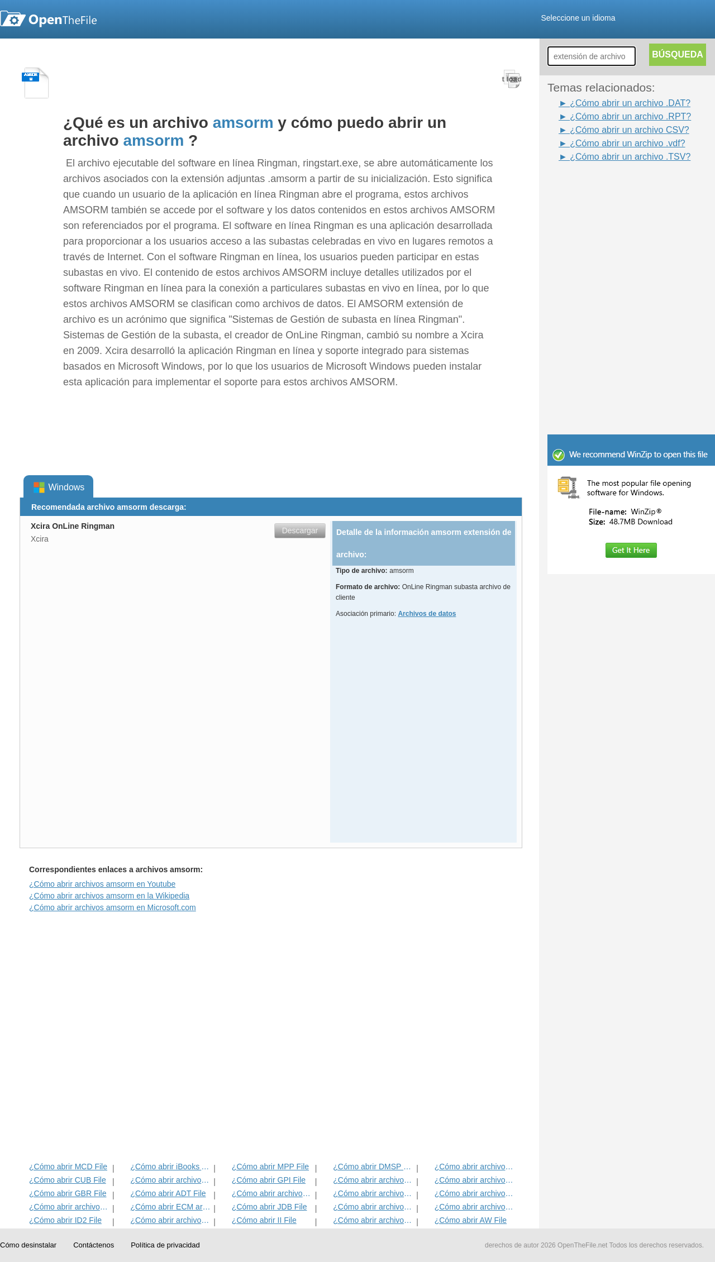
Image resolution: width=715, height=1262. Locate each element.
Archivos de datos (427, 614)
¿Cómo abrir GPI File (269, 1179)
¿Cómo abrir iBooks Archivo (170, 1166)
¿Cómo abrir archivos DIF (475, 1179)
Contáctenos (93, 1245)
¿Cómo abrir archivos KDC (373, 1220)
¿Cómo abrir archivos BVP (272, 1193)
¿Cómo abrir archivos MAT (170, 1220)
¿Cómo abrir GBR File (67, 1193)
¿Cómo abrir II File (264, 1220)
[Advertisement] (614, 189)
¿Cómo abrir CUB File (67, 1179)
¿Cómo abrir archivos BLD (373, 1206)
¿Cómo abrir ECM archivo (170, 1206)
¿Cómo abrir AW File (471, 1220)
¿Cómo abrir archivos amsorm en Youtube (102, 883)
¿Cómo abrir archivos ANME (373, 1193)
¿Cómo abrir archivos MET (170, 1179)
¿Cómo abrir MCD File (68, 1166)
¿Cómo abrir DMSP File (373, 1166)
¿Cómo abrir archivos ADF (475, 1166)
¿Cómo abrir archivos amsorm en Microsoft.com (112, 907)
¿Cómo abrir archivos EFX (475, 1193)
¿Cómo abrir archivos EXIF (69, 1206)
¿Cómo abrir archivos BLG (475, 1206)
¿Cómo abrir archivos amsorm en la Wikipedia (109, 895)
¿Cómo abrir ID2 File (65, 1220)
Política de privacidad (165, 1245)
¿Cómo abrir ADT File (168, 1193)
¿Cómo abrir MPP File (270, 1166)
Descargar (300, 530)
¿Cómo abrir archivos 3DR (373, 1179)
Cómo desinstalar (28, 1245)
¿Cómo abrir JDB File (269, 1206)
